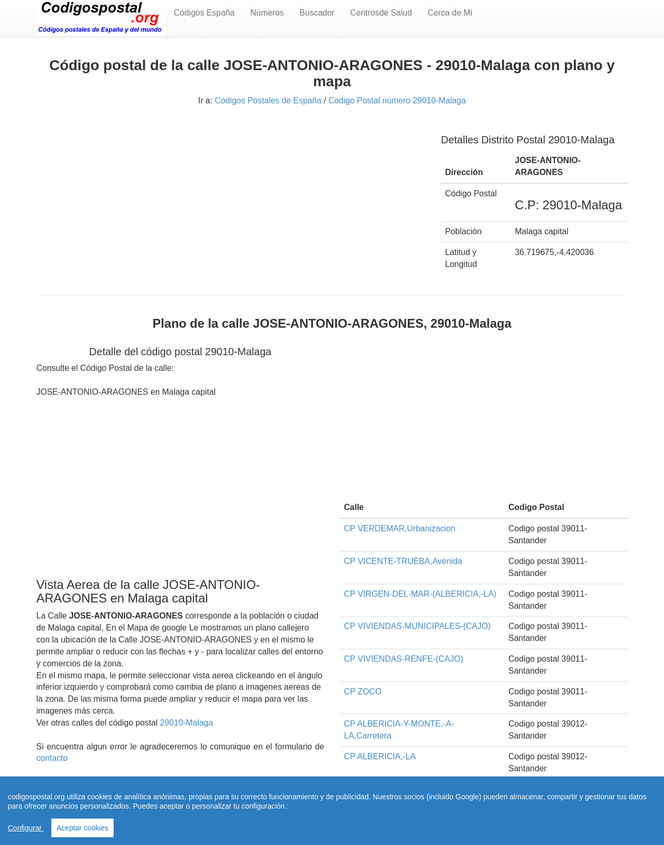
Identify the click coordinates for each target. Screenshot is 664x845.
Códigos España (204, 12)
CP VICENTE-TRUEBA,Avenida (403, 561)
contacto (51, 758)
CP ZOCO (363, 691)
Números (267, 12)
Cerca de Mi (449, 12)
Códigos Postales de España (268, 100)
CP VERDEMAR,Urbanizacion (399, 528)
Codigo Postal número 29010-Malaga (397, 100)
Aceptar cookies (82, 828)
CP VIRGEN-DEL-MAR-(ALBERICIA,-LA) (420, 593)
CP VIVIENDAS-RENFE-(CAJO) (403, 658)
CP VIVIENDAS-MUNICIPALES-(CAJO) (417, 626)
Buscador (317, 12)
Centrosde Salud (381, 12)
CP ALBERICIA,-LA (380, 756)
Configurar (26, 828)
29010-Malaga (186, 722)
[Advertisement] (230, 196)
